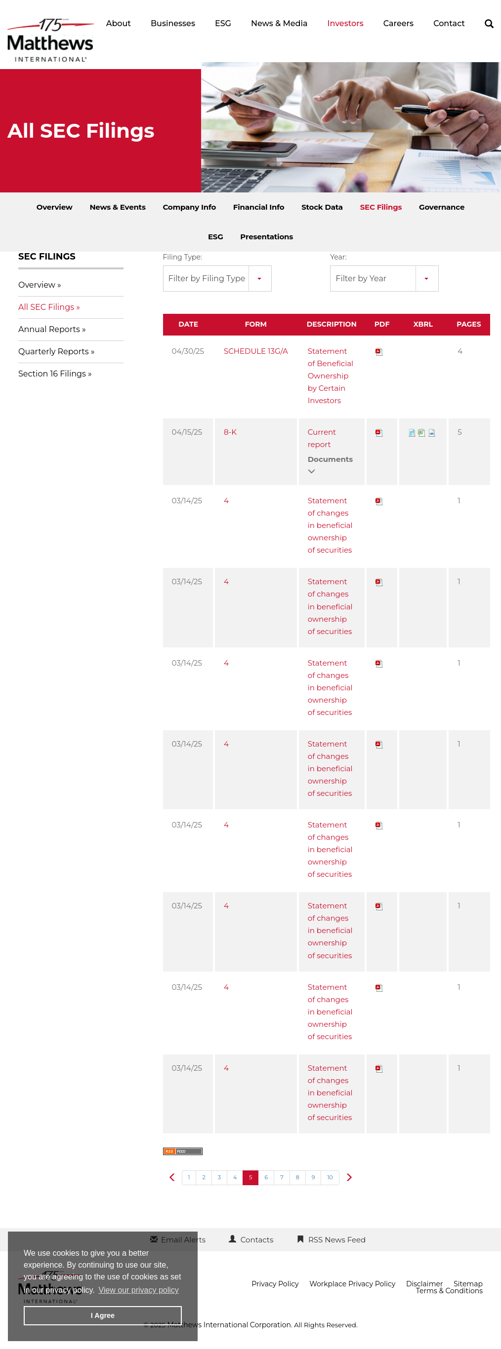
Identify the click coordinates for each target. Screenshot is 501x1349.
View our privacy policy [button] (138, 1290)
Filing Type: (182, 257)
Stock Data (322, 207)
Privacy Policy (274, 1283)
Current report (322, 438)
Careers (398, 23)
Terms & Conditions (449, 1290)
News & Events (117, 207)
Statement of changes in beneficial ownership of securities (330, 525)
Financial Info (259, 207)
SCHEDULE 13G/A (256, 351)
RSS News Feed (337, 1239)
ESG (223, 23)
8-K (230, 432)
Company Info (189, 207)
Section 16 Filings (52, 373)
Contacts (257, 1239)
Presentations (266, 236)
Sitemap (468, 1283)
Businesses (173, 23)
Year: (338, 257)
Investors (345, 23)
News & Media (279, 23)
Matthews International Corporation (229, 1324)
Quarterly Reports (53, 351)
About (118, 23)
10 (330, 1177)
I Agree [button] (103, 1315)
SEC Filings (381, 207)
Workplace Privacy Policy (352, 1283)
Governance (441, 207)
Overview (55, 207)
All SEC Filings (46, 307)
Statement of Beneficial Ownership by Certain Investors (330, 375)
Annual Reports (49, 329)
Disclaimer (424, 1283)
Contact (449, 23)
